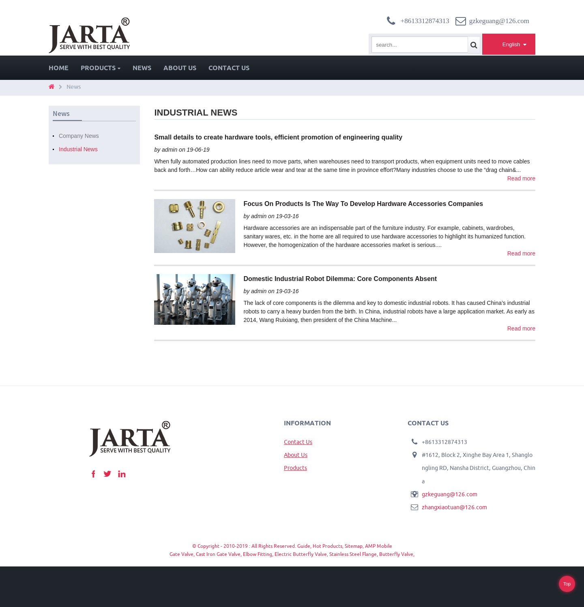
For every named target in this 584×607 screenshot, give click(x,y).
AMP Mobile (378, 546)
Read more (521, 178)
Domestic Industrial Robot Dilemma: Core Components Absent (340, 278)
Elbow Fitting (257, 554)
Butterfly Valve (396, 554)
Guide (303, 546)
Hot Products (327, 546)
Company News (79, 136)
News (142, 67)
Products (100, 67)
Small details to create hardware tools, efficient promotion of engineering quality (278, 137)
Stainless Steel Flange (353, 554)
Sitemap (354, 546)
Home (59, 67)
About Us (179, 67)
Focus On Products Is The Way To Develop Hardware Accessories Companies (363, 203)
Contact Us (228, 67)
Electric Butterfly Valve (301, 554)
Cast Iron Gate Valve (218, 554)
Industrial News (78, 149)
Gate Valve (181, 554)
